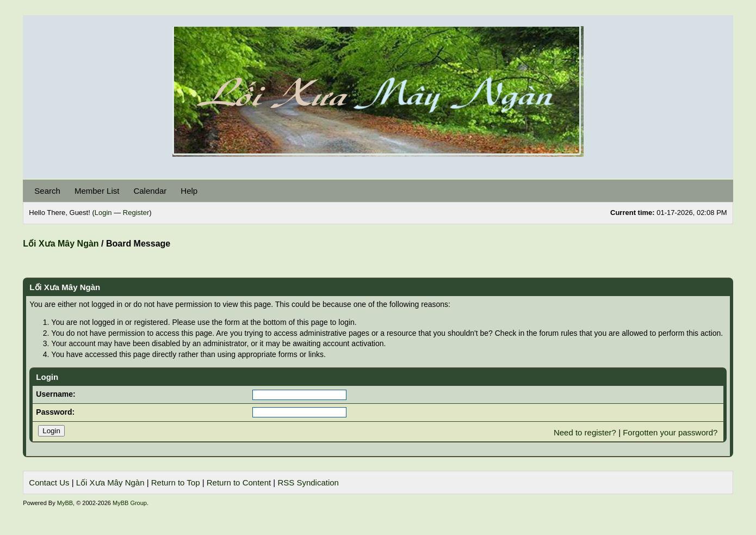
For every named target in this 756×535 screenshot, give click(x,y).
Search (47, 190)
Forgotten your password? (670, 432)
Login (103, 212)
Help (189, 190)
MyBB (65, 503)
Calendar (149, 190)
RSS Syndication (308, 482)
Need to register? (585, 432)
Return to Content (239, 482)
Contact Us (49, 482)
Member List (97, 190)
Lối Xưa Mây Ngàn (60, 243)
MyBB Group (130, 503)
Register (136, 212)
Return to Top (175, 482)
